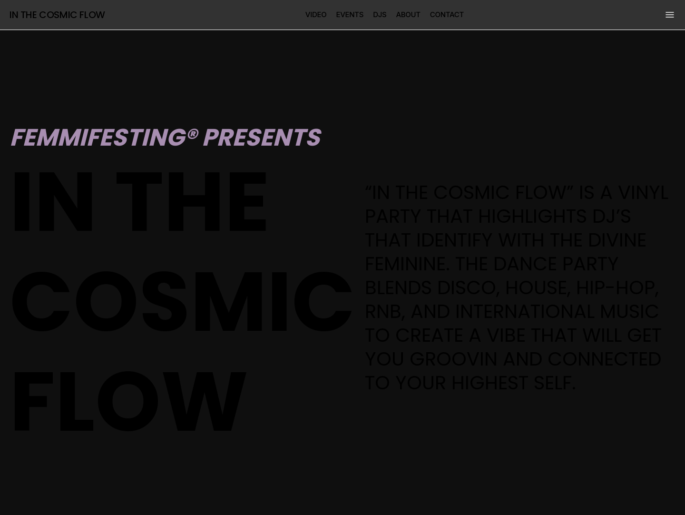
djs (379, 14)
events (349, 14)
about (408, 14)
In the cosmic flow (57, 14)
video (316, 14)
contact (447, 14)
